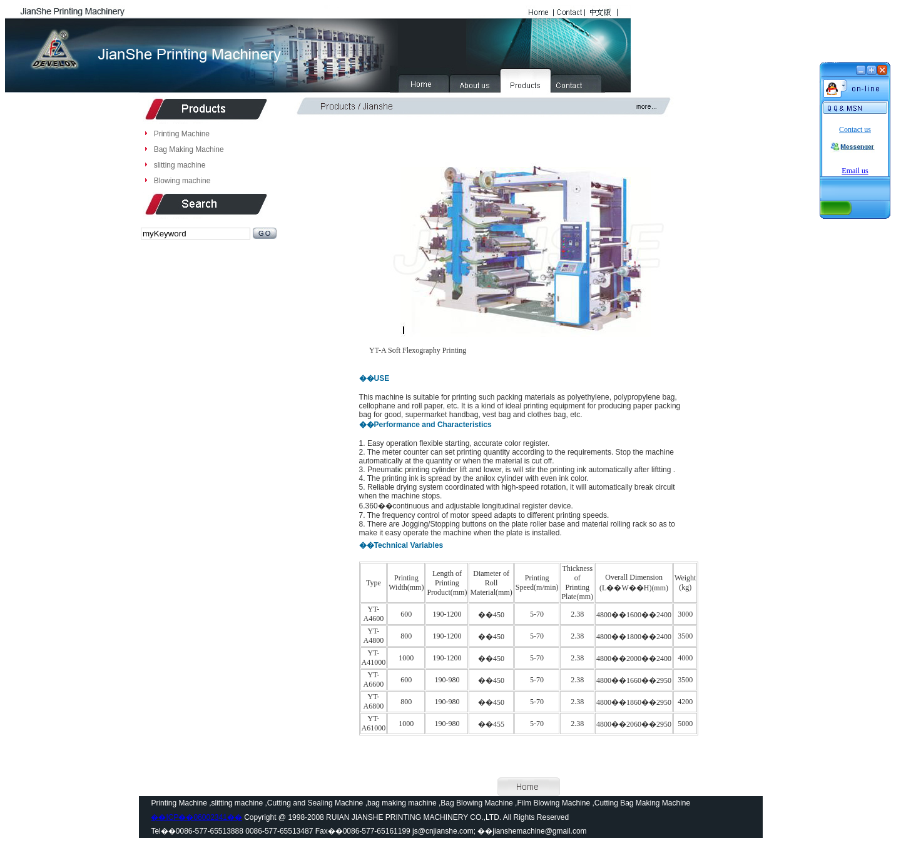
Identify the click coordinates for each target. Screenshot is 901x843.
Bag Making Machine (189, 149)
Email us (855, 170)
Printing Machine (182, 133)
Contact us (855, 129)
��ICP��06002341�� (196, 817)
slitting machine (180, 165)
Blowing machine (182, 180)
